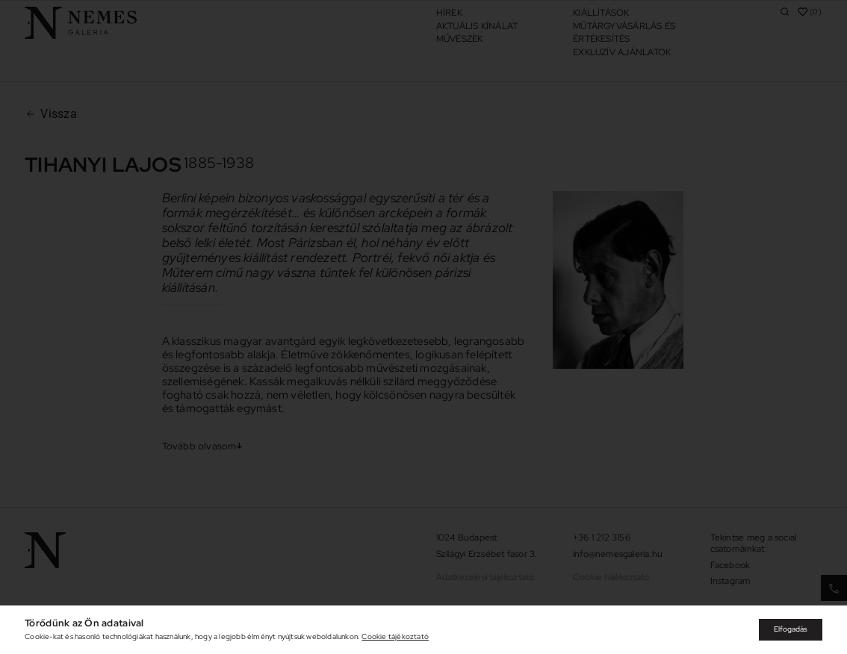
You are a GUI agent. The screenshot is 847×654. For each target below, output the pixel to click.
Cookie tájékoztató (395, 636)
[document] (423, 327)
